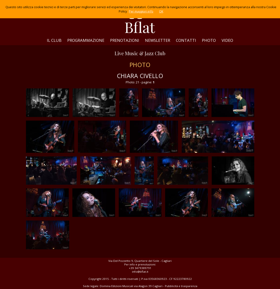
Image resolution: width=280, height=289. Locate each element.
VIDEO (227, 40)
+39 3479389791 (140, 268)
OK (161, 11)
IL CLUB (54, 40)
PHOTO (209, 40)
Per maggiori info (141, 11)
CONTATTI (186, 40)
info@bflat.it (140, 271)
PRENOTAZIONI (124, 40)
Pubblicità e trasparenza (181, 286)
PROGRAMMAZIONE (85, 40)
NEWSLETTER (157, 40)
